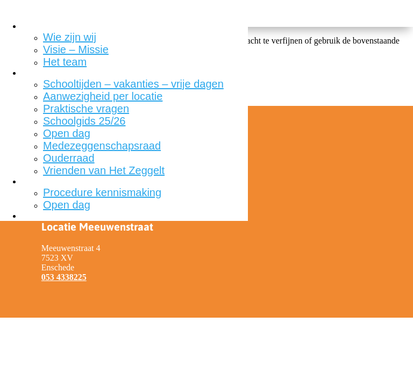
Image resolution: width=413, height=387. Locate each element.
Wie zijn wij (69, 37)
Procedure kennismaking (102, 192)
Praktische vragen (86, 108)
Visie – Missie (76, 49)
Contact (36, 215)
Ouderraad (69, 158)
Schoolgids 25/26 (84, 121)
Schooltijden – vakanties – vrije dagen (133, 84)
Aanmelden (43, 181)
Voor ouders (45, 72)
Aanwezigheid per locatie (102, 96)
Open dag (66, 133)
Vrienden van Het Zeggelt (104, 170)
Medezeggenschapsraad (102, 146)
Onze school (45, 26)
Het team (65, 62)
